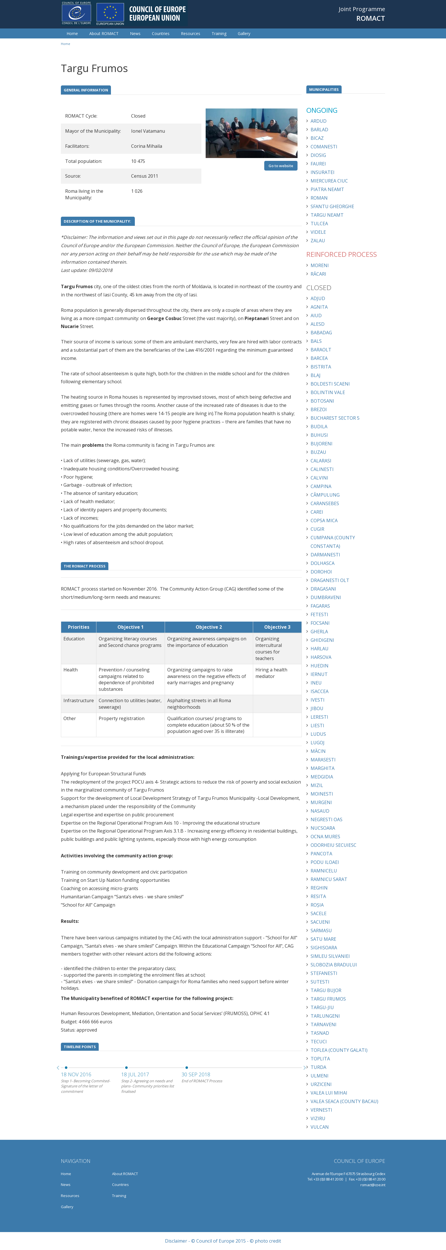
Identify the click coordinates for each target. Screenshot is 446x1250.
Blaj (316, 375)
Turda (318, 1067)
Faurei (318, 164)
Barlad (319, 129)
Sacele (319, 913)
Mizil (317, 785)
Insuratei (322, 172)
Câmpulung (325, 495)
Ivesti (318, 700)
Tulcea (319, 223)
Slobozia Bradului (334, 965)
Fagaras (320, 606)
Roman (319, 198)
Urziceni (321, 1084)
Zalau (318, 240)
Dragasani (323, 589)
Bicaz (317, 138)
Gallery (244, 33)
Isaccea (320, 691)
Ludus (318, 734)
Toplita (320, 1059)
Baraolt (321, 350)
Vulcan (320, 1127)
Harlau (320, 649)
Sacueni (320, 922)
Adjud (318, 298)
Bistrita (321, 367)
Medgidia (322, 777)
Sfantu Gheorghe (332, 206)
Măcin (318, 751)
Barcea (319, 358)
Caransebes (325, 503)
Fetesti (319, 614)
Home (72, 33)
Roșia (317, 905)
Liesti (317, 725)
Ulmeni (320, 1076)
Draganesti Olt (330, 580)
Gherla (319, 631)
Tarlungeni (325, 1016)
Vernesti (321, 1110)
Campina (321, 486)
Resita (318, 896)
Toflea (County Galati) (339, 1050)
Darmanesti (325, 555)
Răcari (318, 274)
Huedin (320, 666)
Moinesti (322, 794)
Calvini (319, 478)
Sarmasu (321, 930)
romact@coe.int (372, 1184)
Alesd (318, 324)
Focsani (320, 623)
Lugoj (318, 742)
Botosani (322, 401)
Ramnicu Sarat (329, 879)
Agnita (319, 307)
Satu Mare (323, 939)
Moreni (320, 265)
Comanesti (324, 147)
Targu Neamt (327, 215)
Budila (319, 426)
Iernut (319, 674)
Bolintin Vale (328, 392)
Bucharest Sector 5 (335, 418)
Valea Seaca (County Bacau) (344, 1101)
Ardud (319, 121)
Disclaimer (176, 1241)
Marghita (322, 768)
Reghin (319, 888)
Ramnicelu (324, 871)
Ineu (316, 683)
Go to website (281, 165)
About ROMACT (104, 33)
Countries (161, 33)
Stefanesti (324, 973)
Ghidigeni (322, 640)
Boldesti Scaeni (330, 384)
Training (219, 33)
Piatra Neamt (327, 189)
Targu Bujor (326, 990)
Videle (318, 232)
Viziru (318, 1118)
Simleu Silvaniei (330, 956)
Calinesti (322, 469)
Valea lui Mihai (329, 1093)
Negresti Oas (326, 819)
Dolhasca (322, 563)
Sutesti (320, 982)
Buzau (318, 452)
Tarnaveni (323, 1024)
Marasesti (323, 760)
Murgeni (321, 802)
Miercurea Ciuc (329, 181)
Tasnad (320, 1033)
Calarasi (321, 461)
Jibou (317, 708)
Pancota (321, 854)
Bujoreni (322, 443)
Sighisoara (324, 947)
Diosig (318, 155)
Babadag (321, 332)
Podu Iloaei (325, 862)
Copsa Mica (324, 520)
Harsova (321, 657)
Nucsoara (323, 828)
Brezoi (319, 409)
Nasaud (320, 811)
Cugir (317, 529)
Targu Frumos (328, 999)
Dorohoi (321, 572)
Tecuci (319, 1041)
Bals (316, 341)
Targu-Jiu (322, 1007)
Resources (190, 33)
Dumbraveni (326, 597)
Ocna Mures (325, 836)
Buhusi (319, 435)
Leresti (319, 717)
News (135, 33)
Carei (317, 512)
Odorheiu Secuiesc (333, 845)
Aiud (316, 315)
